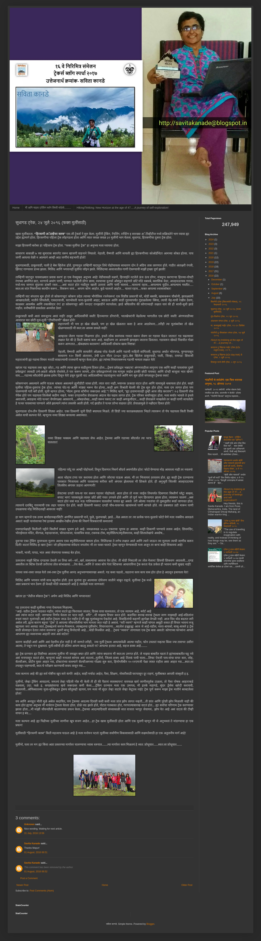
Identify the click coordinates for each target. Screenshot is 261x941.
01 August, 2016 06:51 (35, 852)
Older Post (186, 885)
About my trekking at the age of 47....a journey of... (227, 341)
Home (16, 207)
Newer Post (22, 885)
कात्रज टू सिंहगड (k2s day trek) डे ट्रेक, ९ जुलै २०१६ (226, 356)
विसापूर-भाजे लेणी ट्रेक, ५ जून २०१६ (226, 362)
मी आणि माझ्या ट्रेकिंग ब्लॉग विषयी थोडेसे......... (48, 207)
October (215, 284)
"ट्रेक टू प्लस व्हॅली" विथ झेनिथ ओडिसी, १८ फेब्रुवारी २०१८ (234, 523)
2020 (211, 257)
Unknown (29, 824)
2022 (211, 248)
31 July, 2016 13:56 (34, 833)
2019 (211, 262)
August (215, 293)
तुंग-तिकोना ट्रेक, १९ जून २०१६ (224, 316)
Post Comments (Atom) (42, 890)
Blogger (150, 924)
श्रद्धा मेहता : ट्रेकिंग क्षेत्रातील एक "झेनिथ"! (233, 438)
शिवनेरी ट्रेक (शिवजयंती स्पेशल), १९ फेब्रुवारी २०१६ (226, 303)
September (217, 288)
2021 (211, 253)
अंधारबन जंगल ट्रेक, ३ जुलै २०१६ (225, 320)
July (213, 297)
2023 (211, 244)
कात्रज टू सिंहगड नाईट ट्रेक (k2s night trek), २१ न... (225, 348)
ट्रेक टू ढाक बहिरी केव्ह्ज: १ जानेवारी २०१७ (234, 550)
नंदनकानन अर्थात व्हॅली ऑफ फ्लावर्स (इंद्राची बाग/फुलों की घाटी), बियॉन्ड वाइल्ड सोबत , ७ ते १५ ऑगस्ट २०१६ (234, 466)
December (217, 279)
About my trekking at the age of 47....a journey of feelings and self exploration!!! (234, 495)
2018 (211, 266)
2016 (211, 275)
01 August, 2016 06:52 (35, 871)
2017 (211, 271)
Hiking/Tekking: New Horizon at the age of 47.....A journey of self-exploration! (122, 207)
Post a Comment (29, 878)
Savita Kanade (32, 843)
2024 (211, 239)
